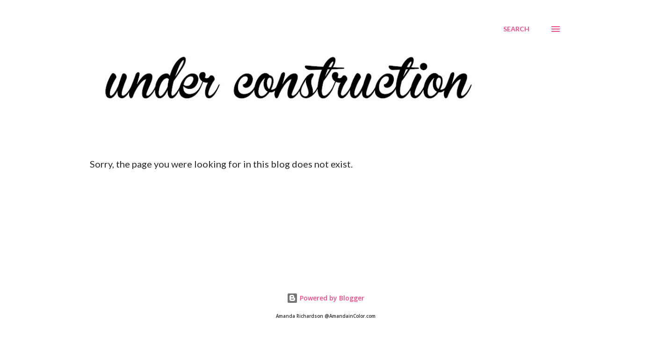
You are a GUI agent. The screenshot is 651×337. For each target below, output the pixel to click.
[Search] (516, 29)
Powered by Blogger (325, 297)
